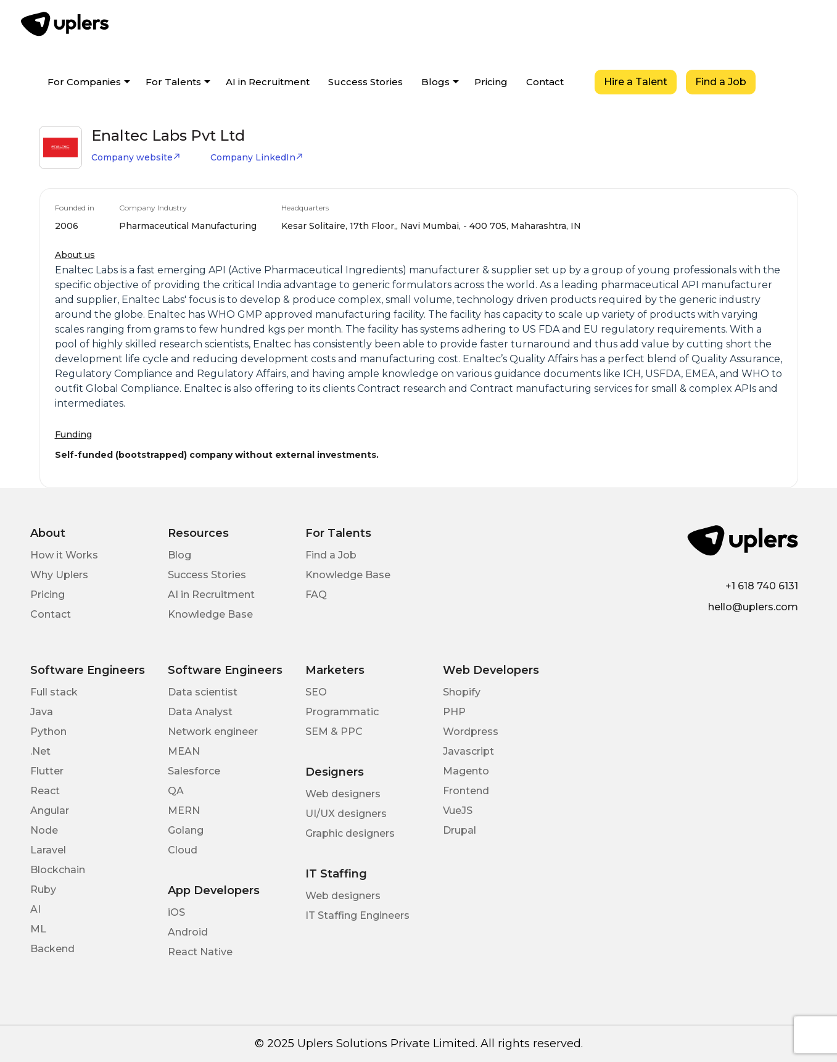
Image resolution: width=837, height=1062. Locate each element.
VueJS (457, 810)
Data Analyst (200, 712)
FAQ (316, 594)
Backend (52, 949)
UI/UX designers (346, 813)
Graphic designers (350, 833)
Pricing (491, 82)
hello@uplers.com (753, 607)
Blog (179, 555)
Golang (186, 830)
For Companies (84, 82)
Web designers (343, 794)
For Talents (173, 82)
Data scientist (202, 692)
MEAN (184, 751)
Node (44, 830)
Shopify (461, 692)
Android (188, 932)
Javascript (468, 751)
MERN (184, 810)
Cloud (182, 850)
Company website (136, 157)
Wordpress (470, 731)
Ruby (43, 889)
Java (41, 712)
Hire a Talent (635, 82)
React (45, 791)
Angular (49, 810)
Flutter (47, 771)
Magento (466, 771)
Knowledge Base (210, 614)
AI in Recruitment (268, 82)
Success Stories (365, 82)
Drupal (459, 830)
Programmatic (342, 712)
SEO (316, 692)
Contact (545, 82)
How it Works (64, 555)
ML (38, 929)
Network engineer (213, 731)
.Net (40, 751)
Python (48, 731)
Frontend (466, 791)
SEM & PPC (334, 731)
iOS (176, 912)
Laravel (48, 850)
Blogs (435, 82)
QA (176, 791)
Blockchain (57, 870)
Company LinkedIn (256, 157)
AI (35, 909)
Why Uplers (59, 575)
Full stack (54, 692)
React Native (200, 952)
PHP (454, 712)
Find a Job (720, 82)
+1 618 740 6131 (761, 586)
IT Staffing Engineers (357, 915)
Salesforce (194, 771)
